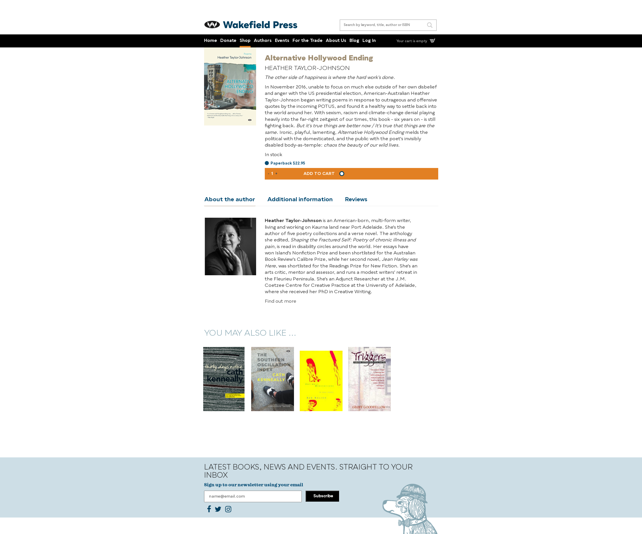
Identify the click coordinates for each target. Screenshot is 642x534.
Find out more (280, 301)
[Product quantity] (272, 173)
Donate (228, 41)
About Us (336, 41)
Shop (245, 41)
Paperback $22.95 (288, 163)
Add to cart (319, 174)
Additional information (298, 200)
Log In (369, 41)
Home (210, 41)
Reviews (354, 200)
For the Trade (308, 41)
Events (282, 41)
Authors (263, 41)
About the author (229, 200)
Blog (354, 41)
